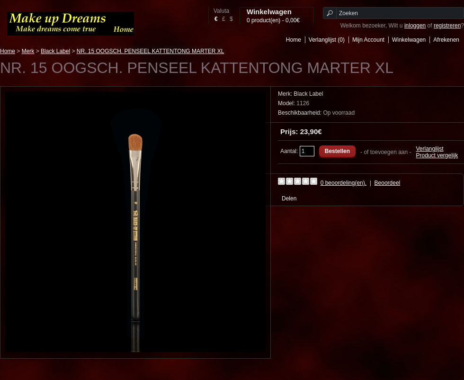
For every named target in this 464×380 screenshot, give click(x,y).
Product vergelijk (437, 155)
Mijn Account (368, 39)
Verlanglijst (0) (327, 39)
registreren (447, 25)
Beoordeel (388, 183)
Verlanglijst (430, 148)
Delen (289, 198)
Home (293, 39)
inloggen (415, 25)
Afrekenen (446, 39)
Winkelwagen (409, 39)
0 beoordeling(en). (343, 183)
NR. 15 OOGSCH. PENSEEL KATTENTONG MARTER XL (150, 51)
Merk (28, 51)
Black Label (55, 51)
